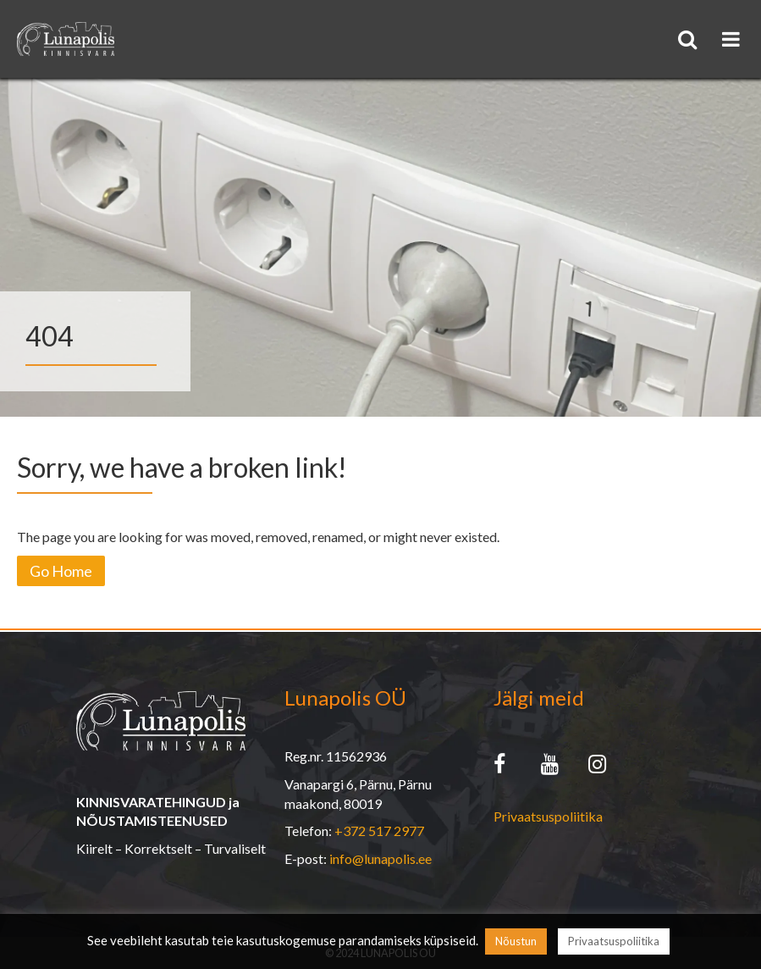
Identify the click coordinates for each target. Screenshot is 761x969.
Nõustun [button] (516, 941)
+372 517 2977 (379, 830)
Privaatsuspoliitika (548, 816)
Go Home (61, 571)
